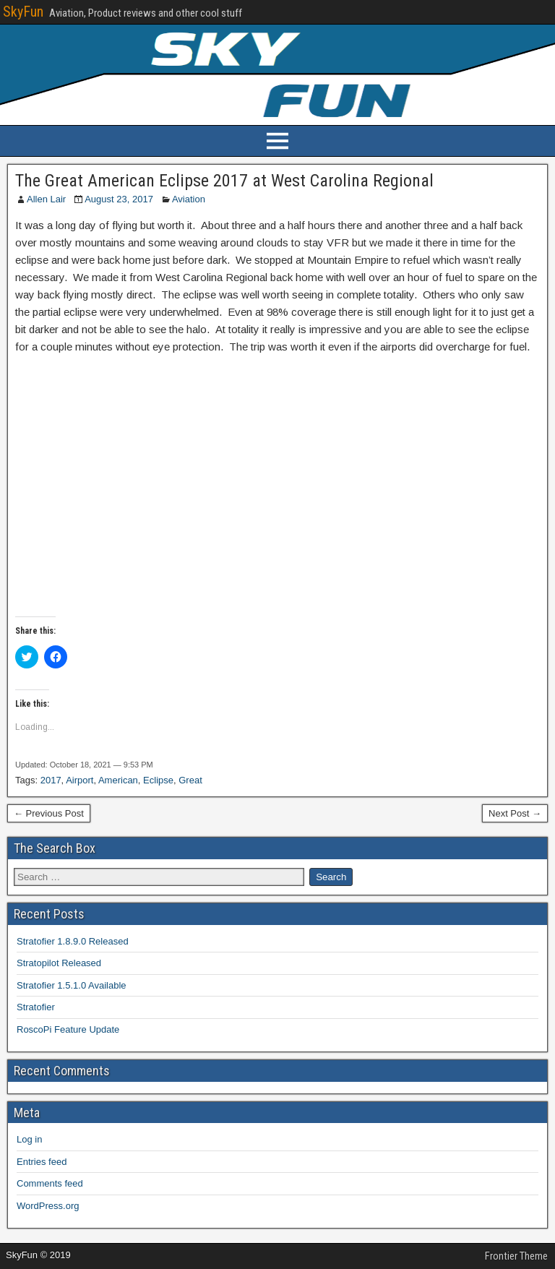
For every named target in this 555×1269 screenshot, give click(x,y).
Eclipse (158, 780)
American (118, 780)
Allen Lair (46, 199)
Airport (79, 780)
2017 (50, 780)
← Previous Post (49, 813)
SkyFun (23, 11)
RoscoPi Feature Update (68, 1029)
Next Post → (515, 813)
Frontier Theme (516, 1255)
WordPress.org (48, 1205)
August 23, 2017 (119, 199)
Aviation (188, 199)
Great (190, 780)
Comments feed (50, 1183)
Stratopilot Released (59, 963)
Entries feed (41, 1161)
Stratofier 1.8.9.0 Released (73, 941)
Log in (29, 1139)
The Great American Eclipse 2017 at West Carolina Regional (224, 181)
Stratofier (36, 1007)
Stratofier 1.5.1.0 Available (71, 985)
